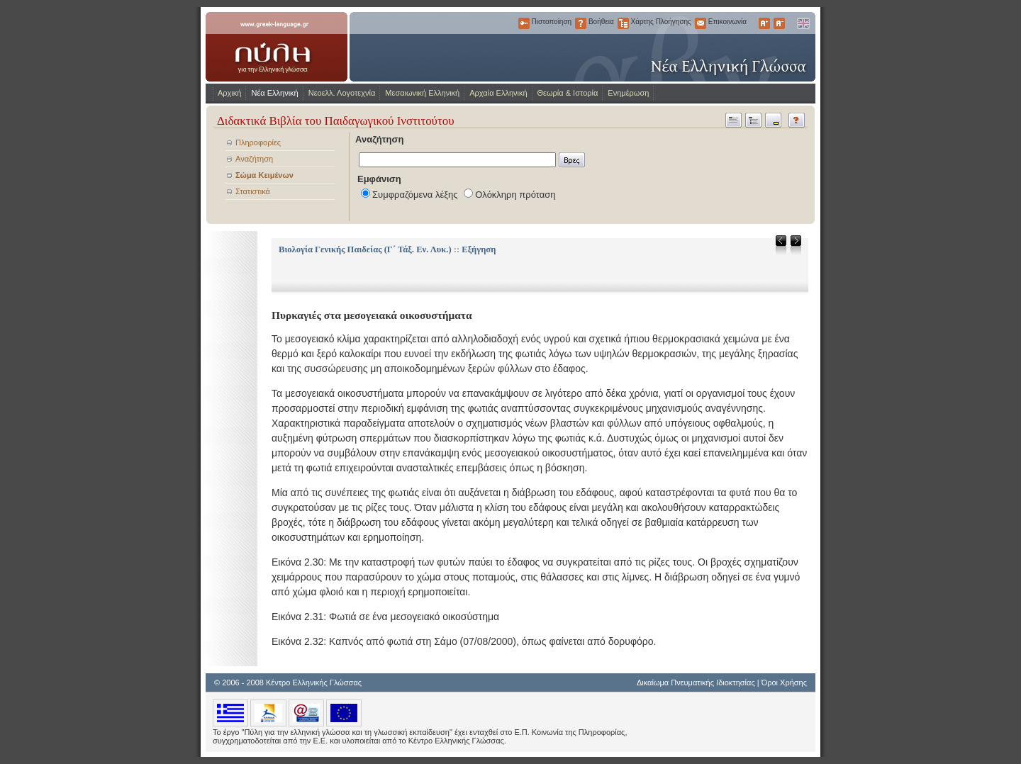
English (802, 23)
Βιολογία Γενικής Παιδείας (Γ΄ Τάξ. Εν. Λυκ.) (365, 249)
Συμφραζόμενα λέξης (415, 194)
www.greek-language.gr (276, 47)
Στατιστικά (252, 191)
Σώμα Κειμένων (264, 175)
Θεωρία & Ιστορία (567, 93)
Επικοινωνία (700, 23)
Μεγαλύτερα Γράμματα (764, 23)
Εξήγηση (479, 249)
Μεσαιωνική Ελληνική (422, 93)
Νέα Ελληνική (274, 93)
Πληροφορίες (258, 142)
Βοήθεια (580, 23)
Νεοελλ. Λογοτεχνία (342, 93)
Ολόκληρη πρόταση (515, 194)
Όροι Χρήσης (784, 682)
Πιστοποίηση (524, 23)
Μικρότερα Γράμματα (779, 23)
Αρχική (229, 93)
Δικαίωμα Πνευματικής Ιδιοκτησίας (696, 682)
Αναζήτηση (254, 159)
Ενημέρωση (628, 93)
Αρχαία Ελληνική (498, 93)
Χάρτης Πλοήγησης (623, 23)
